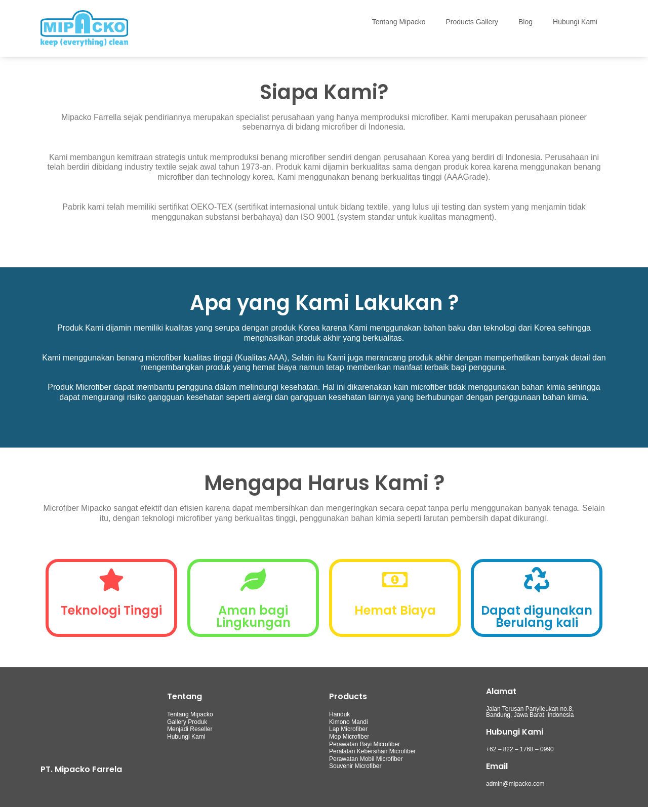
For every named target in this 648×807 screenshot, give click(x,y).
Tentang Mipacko (399, 22)
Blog (525, 22)
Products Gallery (472, 22)
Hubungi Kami (575, 22)
